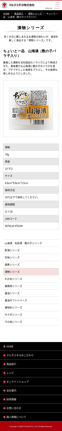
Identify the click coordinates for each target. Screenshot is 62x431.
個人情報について (16, 417)
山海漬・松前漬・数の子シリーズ (23, 243)
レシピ (10, 373)
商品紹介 (18, 13)
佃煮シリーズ (12, 264)
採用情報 (11, 399)
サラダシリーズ (13, 314)
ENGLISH (48, 8)
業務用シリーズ (13, 286)
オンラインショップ (17, 381)
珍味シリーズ (12, 257)
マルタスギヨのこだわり (20, 355)
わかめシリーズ (13, 279)
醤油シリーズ (12, 293)
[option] (31, 108)
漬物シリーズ (35, 13)
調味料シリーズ (13, 307)
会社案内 (11, 390)
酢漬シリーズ (12, 250)
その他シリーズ (13, 322)
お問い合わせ (13, 408)
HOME (6, 13)
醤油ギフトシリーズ (16, 300)
